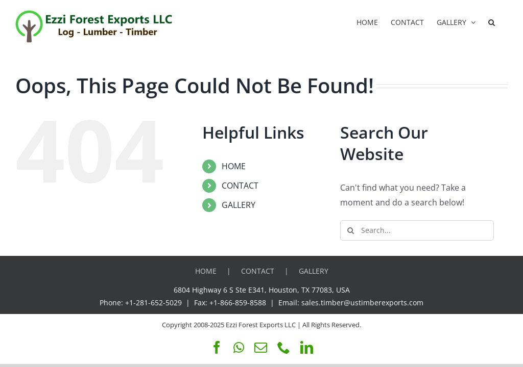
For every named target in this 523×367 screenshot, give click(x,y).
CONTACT (240, 185)
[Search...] (417, 230)
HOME (234, 166)
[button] (491, 21)
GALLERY (238, 205)
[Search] (350, 230)
